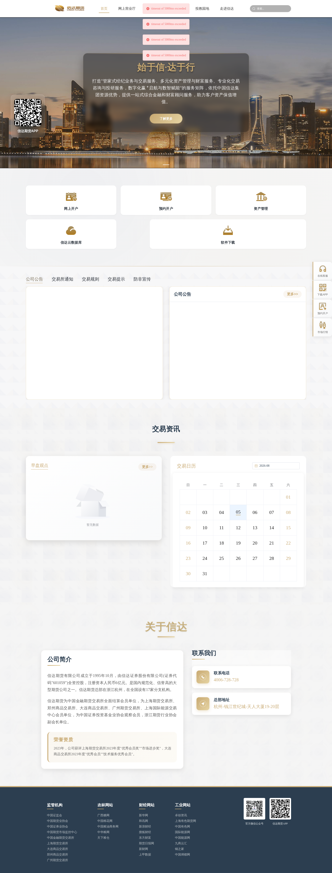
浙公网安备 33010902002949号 (162, 865)
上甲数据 (145, 837)
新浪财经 (145, 809)
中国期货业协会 (57, 803)
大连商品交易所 (57, 831)
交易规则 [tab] (90, 249)
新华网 (143, 797)
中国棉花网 (104, 803)
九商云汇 (181, 825)
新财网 (143, 831)
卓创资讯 (181, 797)
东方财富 (145, 820)
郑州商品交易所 (57, 837)
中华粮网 (103, 814)
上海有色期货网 (185, 803)
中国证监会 (54, 797)
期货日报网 (146, 825)
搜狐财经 (145, 814)
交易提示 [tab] (116, 249)
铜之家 (179, 831)
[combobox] (278, 435)
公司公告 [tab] (34, 249)
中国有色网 (182, 809)
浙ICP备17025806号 (126, 865)
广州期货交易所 (57, 842)
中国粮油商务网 (107, 809)
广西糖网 (103, 797)
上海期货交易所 (57, 825)
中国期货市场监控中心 (62, 814)
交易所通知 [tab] (62, 249)
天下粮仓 (103, 820)
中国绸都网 (182, 837)
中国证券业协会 (57, 809)
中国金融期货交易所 (60, 820)
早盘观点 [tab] (41, 435)
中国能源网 (182, 820)
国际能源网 (182, 814)
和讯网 (143, 803)
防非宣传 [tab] (142, 249)
